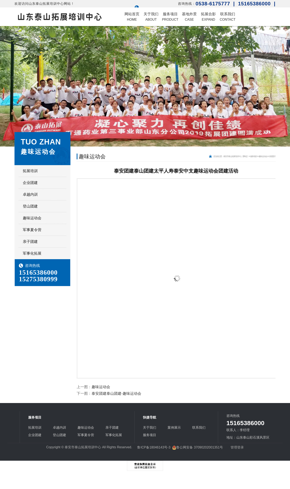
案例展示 (174, 427)
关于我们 (151, 16)
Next (254, 86)
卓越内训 (30, 194)
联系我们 (228, 16)
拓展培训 (30, 171)
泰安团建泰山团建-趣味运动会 (116, 393)
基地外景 (189, 16)
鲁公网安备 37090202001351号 (197, 447)
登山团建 (30, 206)
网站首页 (131, 16)
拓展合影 (208, 16)
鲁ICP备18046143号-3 (153, 447)
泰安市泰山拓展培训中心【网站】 (235, 156)
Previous (35, 86)
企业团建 (30, 183)
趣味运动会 (32, 218)
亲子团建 (30, 242)
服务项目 (170, 16)
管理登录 (237, 447)
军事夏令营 (32, 230)
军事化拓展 (32, 253)
